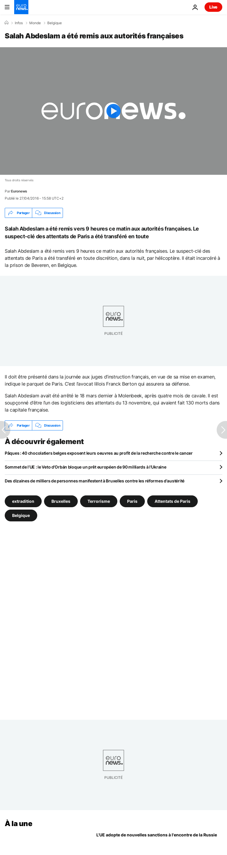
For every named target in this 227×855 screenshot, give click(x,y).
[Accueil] (6, 23)
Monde (35, 23)
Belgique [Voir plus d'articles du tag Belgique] (21, 515)
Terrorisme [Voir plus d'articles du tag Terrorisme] (98, 501)
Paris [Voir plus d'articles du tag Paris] (132, 501)
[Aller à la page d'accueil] (21, 7)
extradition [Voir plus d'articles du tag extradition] (23, 501)
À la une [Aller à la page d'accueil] (18, 823)
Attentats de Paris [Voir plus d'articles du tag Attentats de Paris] (172, 501)
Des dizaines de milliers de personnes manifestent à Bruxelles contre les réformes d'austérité (94, 480)
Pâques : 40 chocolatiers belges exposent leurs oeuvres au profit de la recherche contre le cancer (99, 453)
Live (213, 6)
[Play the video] (113, 111)
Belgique (54, 23)
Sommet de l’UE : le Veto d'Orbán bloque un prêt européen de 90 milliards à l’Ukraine (85, 466)
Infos (19, 23)
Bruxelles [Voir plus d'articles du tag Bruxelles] (60, 501)
